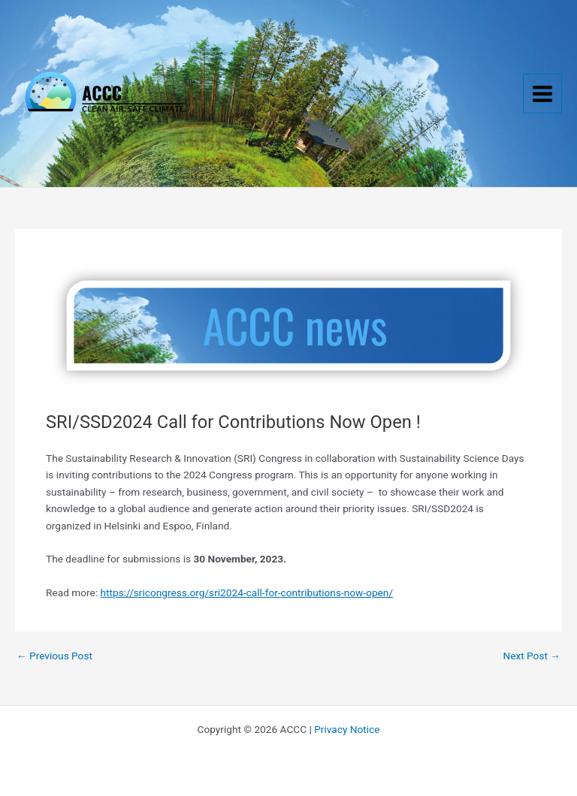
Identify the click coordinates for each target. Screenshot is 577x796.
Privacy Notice (346, 729)
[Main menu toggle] (543, 93)
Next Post (531, 656)
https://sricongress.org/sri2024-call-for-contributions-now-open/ (247, 592)
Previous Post (54, 656)
